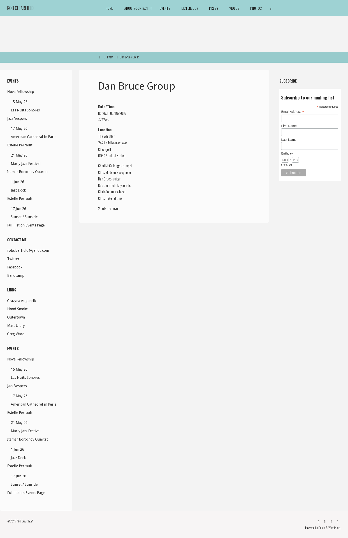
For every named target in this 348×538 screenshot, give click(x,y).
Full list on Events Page (26, 225)
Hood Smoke (17, 309)
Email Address (292, 112)
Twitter (13, 259)
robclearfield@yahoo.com (28, 250)
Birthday (287, 153)
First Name (289, 126)
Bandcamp (15, 275)
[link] (271, 8)
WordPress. (334, 527)
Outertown (16, 317)
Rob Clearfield (20, 7)
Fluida (321, 527)
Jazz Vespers (17, 118)
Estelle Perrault (19, 145)
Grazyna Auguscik (21, 301)
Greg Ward (16, 334)
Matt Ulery (16, 325)
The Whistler (106, 136)
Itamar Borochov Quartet (27, 172)
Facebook (14, 267)
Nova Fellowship (20, 92)
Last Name (289, 139)
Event (110, 57)
